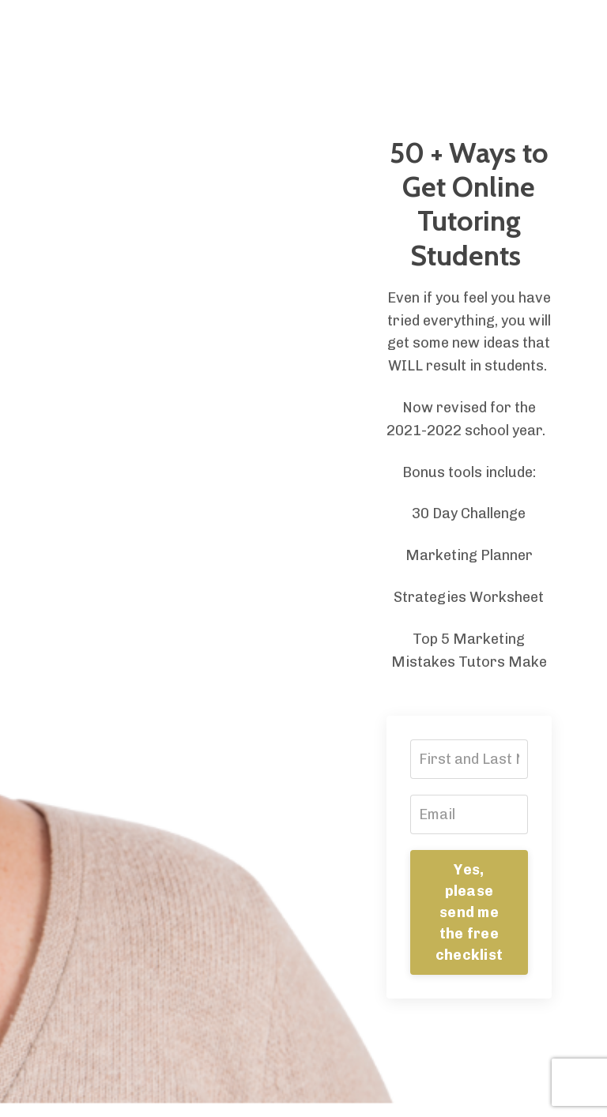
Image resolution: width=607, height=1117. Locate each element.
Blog (250, 27)
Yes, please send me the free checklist (469, 912)
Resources (317, 27)
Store (200, 27)
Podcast (398, 27)
